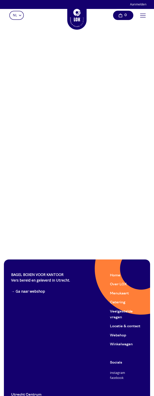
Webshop (118, 335)
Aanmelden (138, 4)
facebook (117, 378)
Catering (117, 302)
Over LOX (118, 284)
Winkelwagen (121, 344)
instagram (117, 373)
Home (115, 275)
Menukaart (119, 293)
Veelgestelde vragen (121, 314)
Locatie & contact (125, 326)
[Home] (77, 16)
